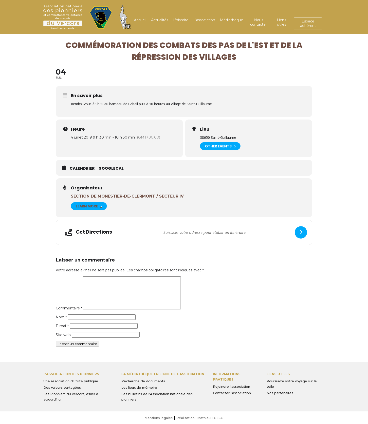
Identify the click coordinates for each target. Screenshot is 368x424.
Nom (61, 317)
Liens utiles (281, 22)
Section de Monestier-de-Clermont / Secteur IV (127, 196)
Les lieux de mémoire (139, 387)
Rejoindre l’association (231, 386)
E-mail (62, 326)
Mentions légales (159, 418)
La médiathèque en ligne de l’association (162, 374)
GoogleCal (111, 168)
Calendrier (82, 168)
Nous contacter (258, 22)
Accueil (140, 20)
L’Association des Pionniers (71, 374)
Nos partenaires (280, 393)
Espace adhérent (308, 23)
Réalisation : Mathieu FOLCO (199, 418)
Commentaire (69, 308)
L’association (204, 20)
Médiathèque (231, 20)
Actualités (159, 20)
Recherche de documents (143, 381)
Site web (63, 335)
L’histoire (180, 20)
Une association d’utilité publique (70, 381)
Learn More (89, 206)
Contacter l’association (232, 393)
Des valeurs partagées (62, 387)
